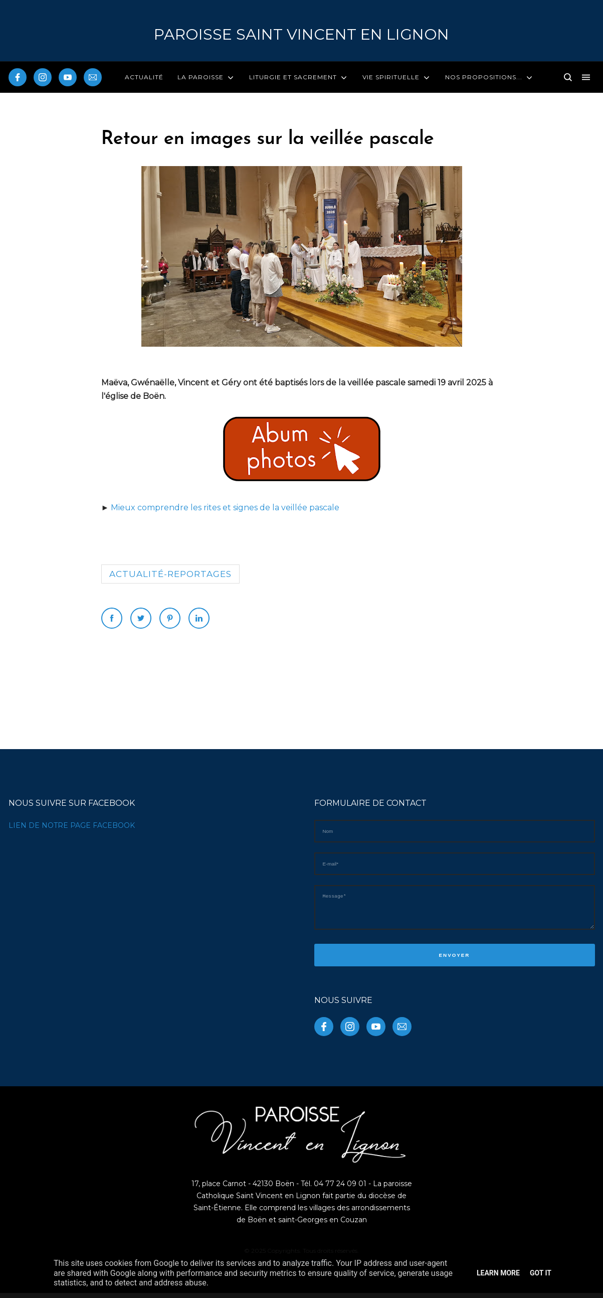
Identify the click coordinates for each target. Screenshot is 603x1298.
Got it (540, 1273)
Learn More (498, 1273)
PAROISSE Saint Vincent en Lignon (301, 34)
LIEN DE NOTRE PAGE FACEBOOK (72, 825)
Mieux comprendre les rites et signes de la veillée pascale (225, 507)
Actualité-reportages (170, 574)
